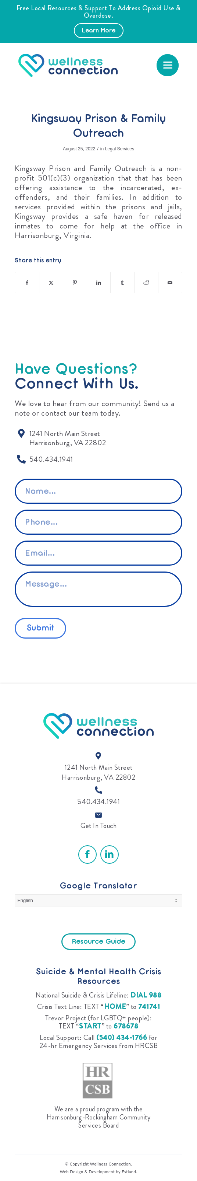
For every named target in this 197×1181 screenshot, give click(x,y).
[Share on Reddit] (146, 282)
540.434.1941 (98, 802)
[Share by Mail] (170, 282)
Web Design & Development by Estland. (98, 1171)
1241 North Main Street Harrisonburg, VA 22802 (98, 772)
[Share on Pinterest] (75, 282)
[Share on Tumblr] (122, 282)
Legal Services (119, 148)
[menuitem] (168, 65)
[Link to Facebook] (87, 854)
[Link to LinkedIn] (109, 854)
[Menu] (168, 65)
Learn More (98, 31)
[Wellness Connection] (73, 65)
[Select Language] (98, 900)
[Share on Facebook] (27, 282)
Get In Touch (98, 826)
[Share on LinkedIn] (99, 282)
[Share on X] (51, 282)
